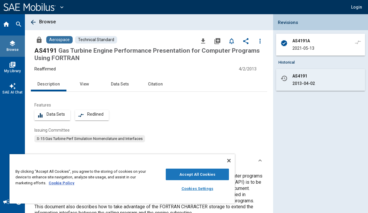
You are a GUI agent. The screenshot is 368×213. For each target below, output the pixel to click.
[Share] (246, 41)
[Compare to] (358, 42)
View (84, 84)
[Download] (203, 41)
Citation (155, 84)
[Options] (260, 41)
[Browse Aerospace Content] (59, 39)
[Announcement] (6, 202)
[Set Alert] (232, 41)
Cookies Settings (187, 188)
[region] (116, 179)
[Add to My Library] (217, 41)
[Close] (217, 160)
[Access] (39, 40)
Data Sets (120, 84)
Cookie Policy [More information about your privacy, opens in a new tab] (61, 183)
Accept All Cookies (187, 174)
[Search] (18, 25)
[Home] (6, 25)
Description (48, 84)
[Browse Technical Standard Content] (96, 39)
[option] (89, 138)
